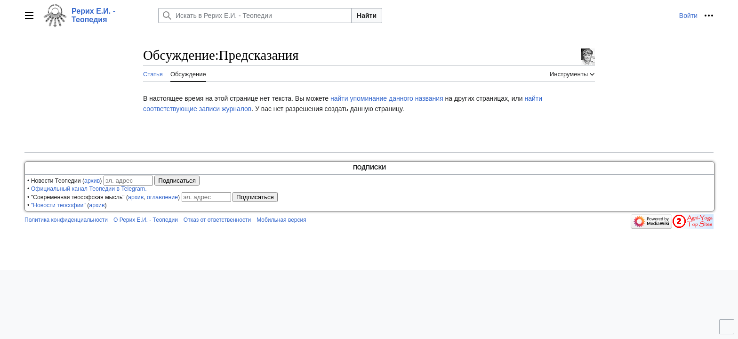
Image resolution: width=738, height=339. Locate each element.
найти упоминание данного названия (386, 98)
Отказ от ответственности (217, 220)
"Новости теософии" (58, 205)
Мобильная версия (281, 220)
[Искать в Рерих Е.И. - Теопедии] (255, 15)
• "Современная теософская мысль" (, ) (103, 197)
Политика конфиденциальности (66, 220)
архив (92, 181)
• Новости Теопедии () (64, 181)
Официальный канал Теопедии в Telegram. (89, 189)
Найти (367, 15)
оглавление (162, 197)
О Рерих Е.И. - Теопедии (145, 220)
